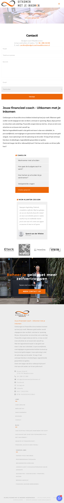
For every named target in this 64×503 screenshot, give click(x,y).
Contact (18, 420)
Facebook (19, 382)
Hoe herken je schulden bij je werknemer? (30, 176)
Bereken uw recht (22, 480)
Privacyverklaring (44, 497)
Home (23, 14)
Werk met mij (19, 408)
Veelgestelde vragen (26, 184)
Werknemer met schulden (28, 160)
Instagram (19, 385)
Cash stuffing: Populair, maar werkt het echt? (31, 430)
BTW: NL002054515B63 (25, 394)
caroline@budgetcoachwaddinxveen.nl (35, 45)
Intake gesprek (24, 190)
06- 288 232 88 (44, 43)
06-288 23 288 (21, 376)
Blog (17, 425)
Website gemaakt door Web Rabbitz (38, 500)
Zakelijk (30, 14)
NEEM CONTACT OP (32, 291)
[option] (9, 251)
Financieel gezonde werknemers (27, 484)
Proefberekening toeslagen (26, 459)
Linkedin (19, 388)
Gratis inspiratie (20, 412)
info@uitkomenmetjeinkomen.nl (27, 379)
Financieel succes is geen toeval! (26, 445)
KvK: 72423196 (21, 391)
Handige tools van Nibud (24, 455)
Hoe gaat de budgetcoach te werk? (29, 168)
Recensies (18, 416)
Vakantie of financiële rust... (25, 441)
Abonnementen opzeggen (25, 463)
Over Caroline (20, 404)
